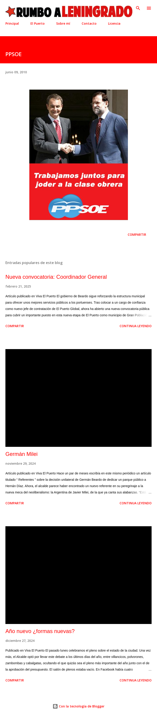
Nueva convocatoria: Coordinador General (56, 277)
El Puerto (37, 23)
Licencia (114, 23)
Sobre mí (63, 23)
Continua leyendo (136, 326)
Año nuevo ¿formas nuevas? (40, 631)
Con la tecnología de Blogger (78, 706)
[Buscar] (138, 8)
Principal (12, 23)
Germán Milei (21, 454)
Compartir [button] (137, 234)
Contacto (89, 23)
